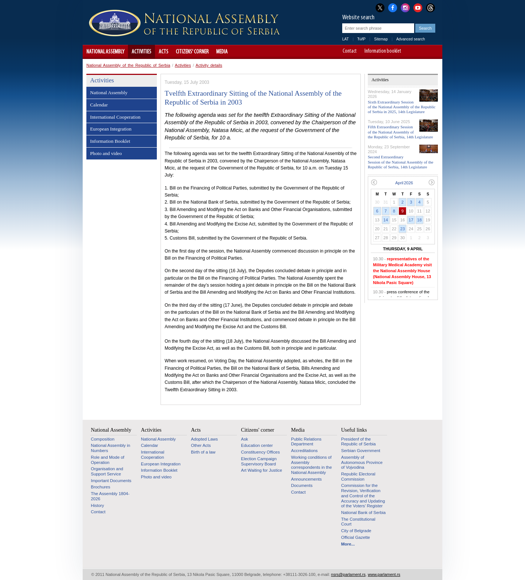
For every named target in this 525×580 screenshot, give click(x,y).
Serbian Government (360, 450)
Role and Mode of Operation (107, 460)
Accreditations (304, 450)
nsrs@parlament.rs (348, 574)
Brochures (100, 487)
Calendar (99, 105)
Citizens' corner (192, 52)
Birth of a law (203, 452)
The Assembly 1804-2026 (110, 496)
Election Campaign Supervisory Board (259, 461)
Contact (350, 51)
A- (412, 52)
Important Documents (111, 480)
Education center (257, 445)
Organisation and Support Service (107, 471)
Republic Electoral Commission (358, 476)
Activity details (209, 65)
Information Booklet (110, 141)
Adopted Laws (204, 439)
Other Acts (201, 445)
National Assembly (105, 52)
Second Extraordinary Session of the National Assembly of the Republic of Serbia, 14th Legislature (400, 162)
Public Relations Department (306, 441)
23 (402, 229)
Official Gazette (355, 537)
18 (419, 220)
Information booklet (382, 51)
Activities (141, 52)
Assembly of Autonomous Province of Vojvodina (362, 462)
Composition (103, 439)
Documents (302, 485)
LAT (345, 39)
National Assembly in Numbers (110, 448)
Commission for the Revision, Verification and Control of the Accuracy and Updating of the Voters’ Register (363, 495)
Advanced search (410, 39)
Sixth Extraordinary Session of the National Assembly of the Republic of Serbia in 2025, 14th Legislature (402, 107)
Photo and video (106, 153)
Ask (244, 439)
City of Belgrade (356, 530)
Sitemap (381, 39)
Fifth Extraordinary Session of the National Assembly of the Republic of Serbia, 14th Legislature (400, 132)
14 (385, 220)
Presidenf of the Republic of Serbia (358, 441)
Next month (432, 182)
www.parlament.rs (384, 574)
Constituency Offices (260, 452)
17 (411, 220)
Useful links (354, 430)
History (97, 505)
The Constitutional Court (358, 522)
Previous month (374, 182)
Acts (163, 52)
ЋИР (361, 39)
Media (222, 52)
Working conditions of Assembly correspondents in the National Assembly (311, 465)
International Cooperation (115, 117)
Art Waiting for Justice (261, 470)
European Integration (111, 129)
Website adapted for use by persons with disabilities (433, 52)
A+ (423, 52)
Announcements (306, 479)
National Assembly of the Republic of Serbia (128, 65)
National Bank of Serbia (363, 512)
